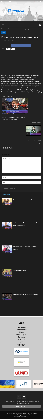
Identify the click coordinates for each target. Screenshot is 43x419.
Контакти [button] (21, 339)
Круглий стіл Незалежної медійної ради (23, 199)
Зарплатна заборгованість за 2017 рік (34, 141)
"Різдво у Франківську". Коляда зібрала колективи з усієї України (13, 118)
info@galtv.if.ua (24, 403)
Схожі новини (5, 194)
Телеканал (21, 327)
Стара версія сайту (21, 406)
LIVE (33, 2)
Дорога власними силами (19, 270)
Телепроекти (21, 330)
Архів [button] (21, 342)
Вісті (8, 48)
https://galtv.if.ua (23, 415)
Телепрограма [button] (21, 334)
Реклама (21, 337)
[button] (40, 25)
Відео (3, 32)
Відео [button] (21, 332)
